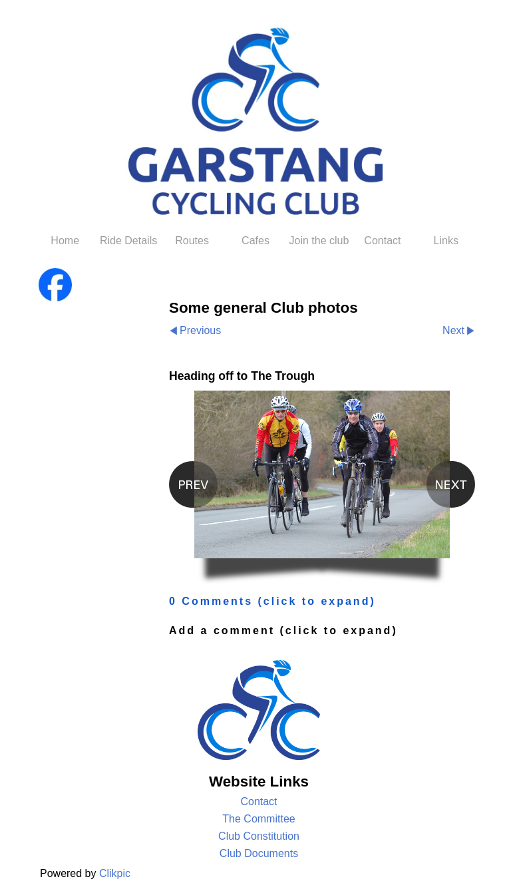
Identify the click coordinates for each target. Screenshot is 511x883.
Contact (382, 240)
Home (65, 240)
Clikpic (114, 873)
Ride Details (128, 240)
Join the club (319, 240)
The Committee (258, 818)
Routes (192, 240)
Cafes (255, 240)
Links (446, 240)
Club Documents (259, 853)
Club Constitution (258, 836)
